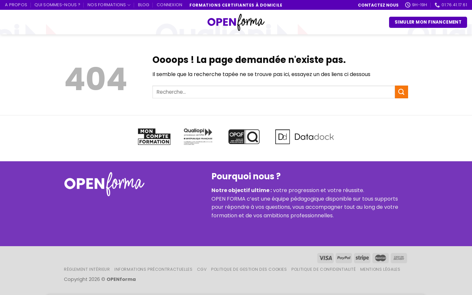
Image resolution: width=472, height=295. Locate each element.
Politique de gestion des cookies (249, 269)
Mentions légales (380, 269)
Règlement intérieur (87, 269)
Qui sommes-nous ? (57, 5)
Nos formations (109, 5)
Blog (143, 5)
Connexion (169, 5)
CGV (202, 269)
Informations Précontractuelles (153, 269)
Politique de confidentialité (323, 269)
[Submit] (401, 92)
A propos (16, 5)
